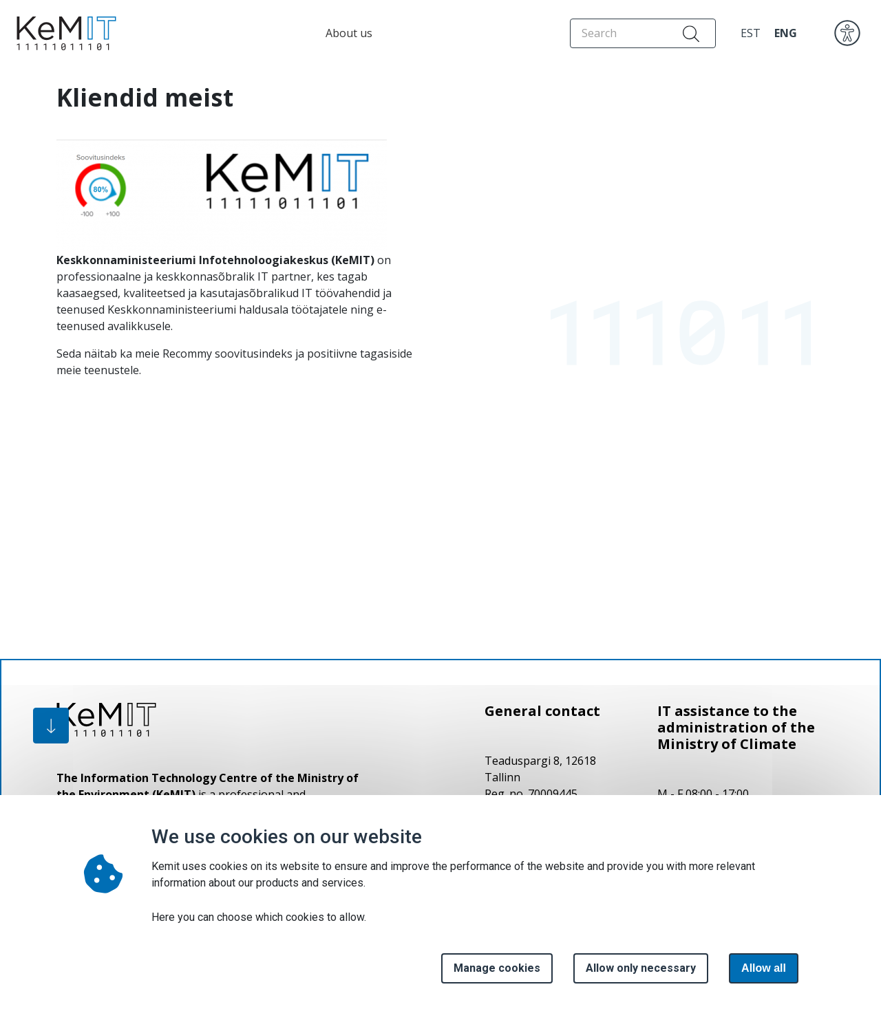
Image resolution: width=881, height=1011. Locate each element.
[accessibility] (847, 32)
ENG (785, 33)
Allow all (763, 968)
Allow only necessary (641, 968)
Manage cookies (497, 968)
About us (349, 33)
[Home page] (62, 33)
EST (751, 33)
